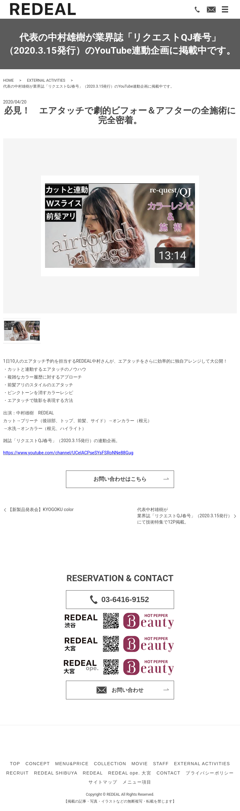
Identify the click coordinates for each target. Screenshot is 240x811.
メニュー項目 (136, 783)
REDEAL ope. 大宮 (129, 774)
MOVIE (140, 765)
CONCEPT (37, 765)
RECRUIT (17, 774)
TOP (15, 765)
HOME (8, 80)
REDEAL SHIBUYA (56, 774)
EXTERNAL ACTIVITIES (46, 80)
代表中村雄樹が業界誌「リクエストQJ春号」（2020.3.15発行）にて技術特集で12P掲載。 (184, 517)
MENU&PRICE (71, 765)
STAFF (161, 765)
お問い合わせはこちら (120, 480)
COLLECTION (110, 765)
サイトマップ (102, 783)
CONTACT (168, 774)
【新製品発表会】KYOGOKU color (41, 511)
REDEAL (93, 774)
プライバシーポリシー (210, 774)
